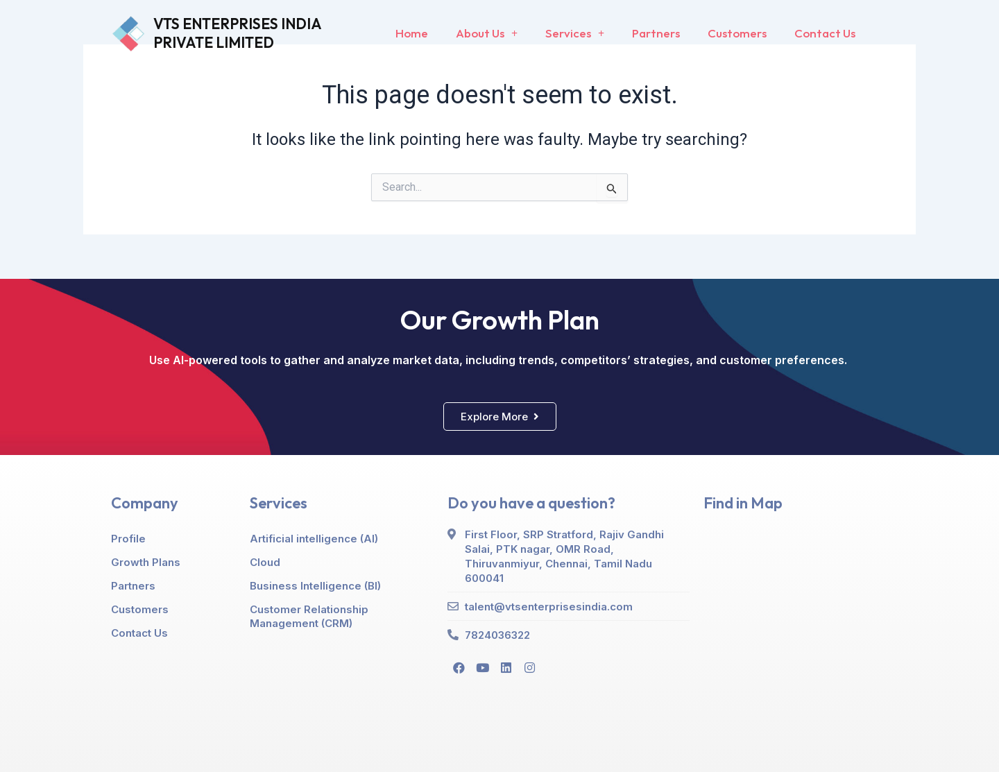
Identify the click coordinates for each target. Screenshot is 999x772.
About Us (487, 33)
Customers (737, 33)
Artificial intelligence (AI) (314, 538)
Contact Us (824, 33)
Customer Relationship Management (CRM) (309, 616)
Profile (128, 538)
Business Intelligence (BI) (315, 585)
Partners (656, 33)
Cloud (265, 562)
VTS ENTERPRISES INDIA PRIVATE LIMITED (237, 33)
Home (411, 33)
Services (574, 33)
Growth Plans (145, 562)
